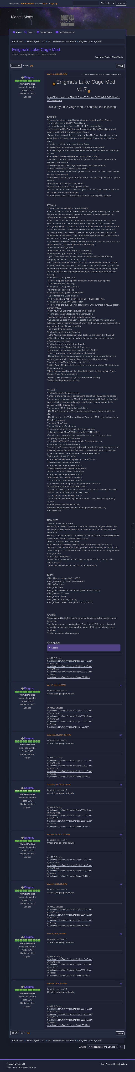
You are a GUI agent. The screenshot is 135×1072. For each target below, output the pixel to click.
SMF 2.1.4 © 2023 (14, 1067)
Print (120, 66)
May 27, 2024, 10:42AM (56, 685)
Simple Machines (29, 1067)
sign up (54, 3)
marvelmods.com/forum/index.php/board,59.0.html (68, 677)
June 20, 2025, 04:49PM (56, 934)
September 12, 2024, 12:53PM (59, 735)
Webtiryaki (20, 1064)
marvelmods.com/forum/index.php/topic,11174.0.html (69, 661)
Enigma (29, 77)
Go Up (14, 1033)
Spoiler (54, 648)
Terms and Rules (112, 1064)
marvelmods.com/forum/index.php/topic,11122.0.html (69, 672)
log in (44, 3)
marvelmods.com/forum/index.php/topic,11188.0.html (69, 666)
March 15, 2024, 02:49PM (57, 74)
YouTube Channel (65, 32)
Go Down (16, 66)
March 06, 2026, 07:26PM (57, 983)
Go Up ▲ (124, 1064)
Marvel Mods (22, 17)
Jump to (82, 1047)
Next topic (117, 57)
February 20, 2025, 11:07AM (58, 834)
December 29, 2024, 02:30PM (59, 785)
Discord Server (45, 32)
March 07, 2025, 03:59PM (57, 884)
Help (102, 1064)
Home (16, 32)
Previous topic (102, 57)
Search (29, 32)
